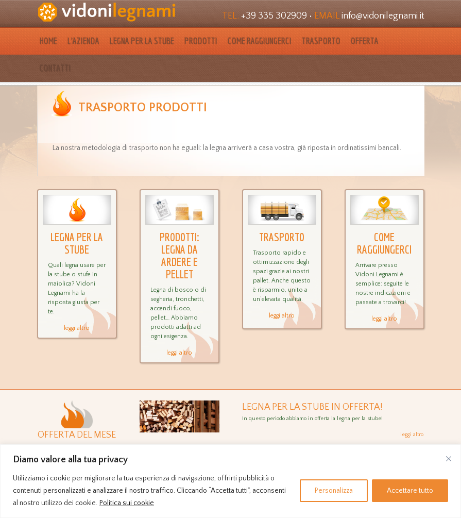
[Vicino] (448, 458)
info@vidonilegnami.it (383, 16)
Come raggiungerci (260, 41)
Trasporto (321, 41)
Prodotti (200, 41)
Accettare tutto (410, 491)
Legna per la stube (142, 41)
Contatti (55, 68)
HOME (48, 41)
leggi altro (77, 328)
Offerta (365, 41)
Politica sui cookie (126, 503)
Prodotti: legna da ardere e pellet (179, 255)
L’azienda (83, 41)
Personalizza (334, 491)
